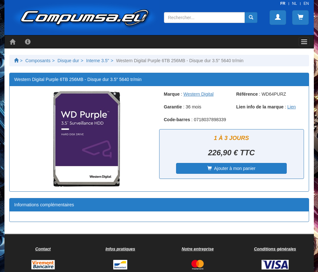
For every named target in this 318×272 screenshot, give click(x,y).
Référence (247, 94)
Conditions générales (275, 248)
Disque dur (68, 60)
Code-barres (177, 119)
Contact (43, 248)
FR (282, 3)
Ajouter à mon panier (231, 168)
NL (294, 3)
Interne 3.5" (97, 60)
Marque (172, 94)
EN (306, 3)
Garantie (173, 106)
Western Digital (198, 94)
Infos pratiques (120, 248)
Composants (38, 60)
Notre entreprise (198, 248)
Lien (291, 106)
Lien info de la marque (260, 106)
